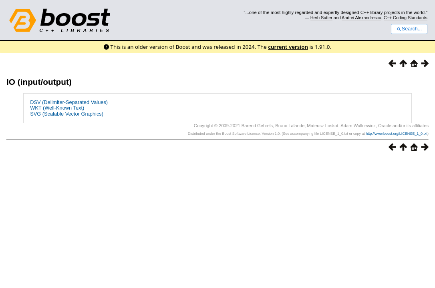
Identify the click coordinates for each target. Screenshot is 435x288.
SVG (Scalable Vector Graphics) (66, 114)
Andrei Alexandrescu (361, 17)
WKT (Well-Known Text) (57, 108)
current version (288, 46)
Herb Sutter (321, 17)
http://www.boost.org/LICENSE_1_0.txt (396, 134)
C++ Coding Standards (405, 17)
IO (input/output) (39, 81)
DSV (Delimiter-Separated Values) (69, 102)
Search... (409, 29)
